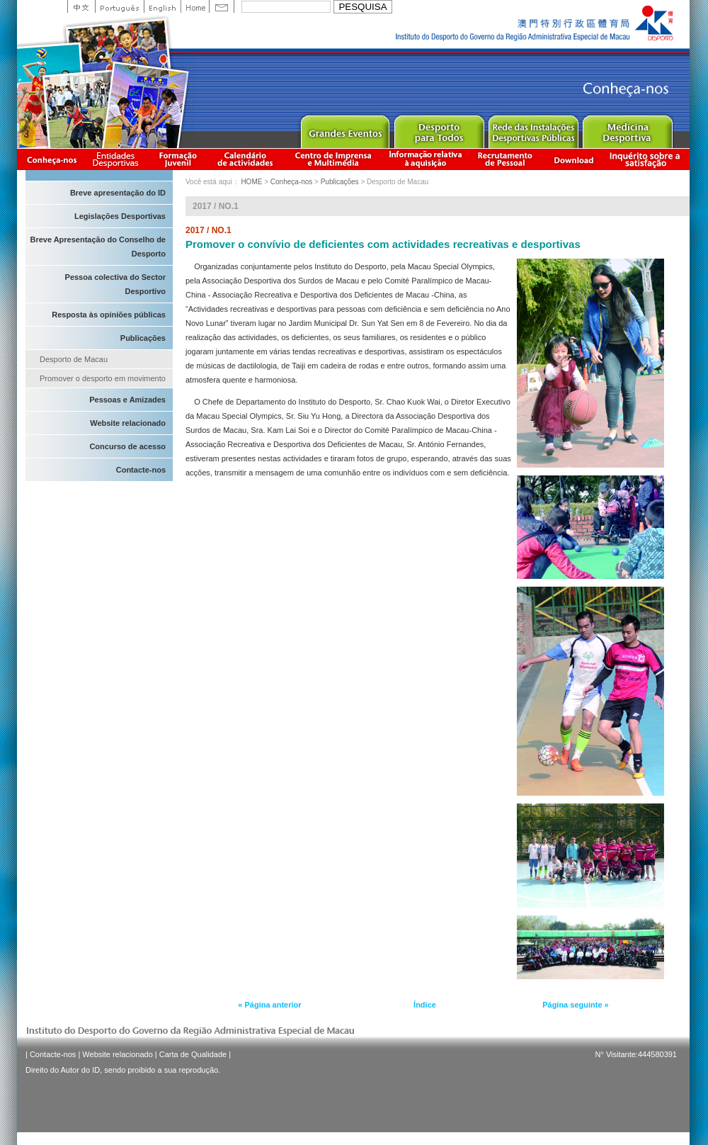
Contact (221, 6)
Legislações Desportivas (120, 216)
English (162, 6)
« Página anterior (269, 1004)
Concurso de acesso (127, 446)
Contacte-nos (141, 470)
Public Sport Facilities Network (533, 128)
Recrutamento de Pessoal (505, 159)
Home (195, 6)
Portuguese (119, 6)
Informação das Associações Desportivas (118, 159)
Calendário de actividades (245, 159)
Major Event (344, 128)
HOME (251, 182)
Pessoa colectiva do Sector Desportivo (115, 284)
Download (573, 159)
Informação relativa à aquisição (425, 159)
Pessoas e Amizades (127, 399)
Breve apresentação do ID (118, 192)
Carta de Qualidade (193, 1054)
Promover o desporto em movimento (103, 378)
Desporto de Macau (74, 359)
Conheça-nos (51, 159)
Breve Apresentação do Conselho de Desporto (98, 246)
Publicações (143, 338)
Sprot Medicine (627, 128)
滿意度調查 (647, 159)
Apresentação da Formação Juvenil (177, 159)
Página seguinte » (575, 1004)
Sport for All (439, 128)
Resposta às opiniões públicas (109, 314)
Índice (424, 1004)
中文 (81, 6)
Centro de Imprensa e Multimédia (333, 159)
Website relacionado (128, 423)
